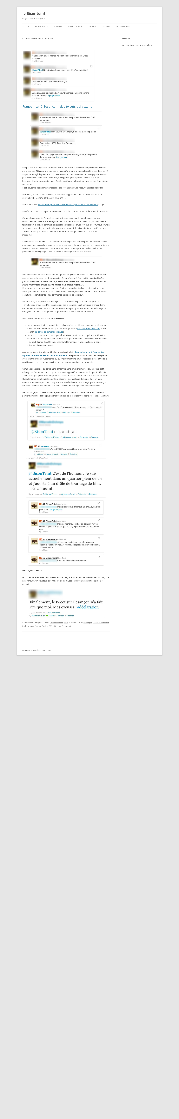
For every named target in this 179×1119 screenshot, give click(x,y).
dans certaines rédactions (88, 328)
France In (97, 622)
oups (32, 626)
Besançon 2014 (75, 27)
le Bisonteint (33, 13)
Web (66, 622)
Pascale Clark (40, 626)
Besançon (87, 622)
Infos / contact (123, 27)
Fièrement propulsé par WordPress (36, 650)
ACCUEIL (25, 27)
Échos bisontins (56, 622)
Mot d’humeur (41, 27)
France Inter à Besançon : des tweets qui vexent (57, 106)
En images (92, 27)
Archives (106, 27)
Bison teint (66, 626)
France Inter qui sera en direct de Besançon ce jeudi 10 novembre (68, 204)
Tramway (58, 27)
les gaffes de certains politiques (49, 331)
